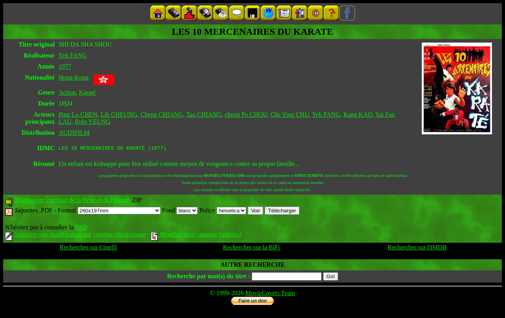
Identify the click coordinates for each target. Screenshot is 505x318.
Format (109, 211)
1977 (64, 66)
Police (222, 211)
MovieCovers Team (270, 294)
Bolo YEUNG (92, 121)
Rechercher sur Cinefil (88, 248)
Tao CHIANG (204, 114)
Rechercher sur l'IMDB (417, 248)
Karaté (87, 92)
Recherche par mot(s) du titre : (208, 277)
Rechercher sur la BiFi (251, 248)
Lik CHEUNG (119, 114)
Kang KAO (357, 114)
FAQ (81, 228)
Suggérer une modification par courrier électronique (75, 235)
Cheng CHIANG (161, 114)
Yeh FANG (72, 55)
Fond (180, 211)
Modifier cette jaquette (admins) (196, 235)
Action (67, 92)
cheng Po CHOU (246, 114)
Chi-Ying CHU (290, 114)
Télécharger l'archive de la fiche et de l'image (72, 201)
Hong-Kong (73, 77)
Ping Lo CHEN (77, 114)
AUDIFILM (73, 132)
